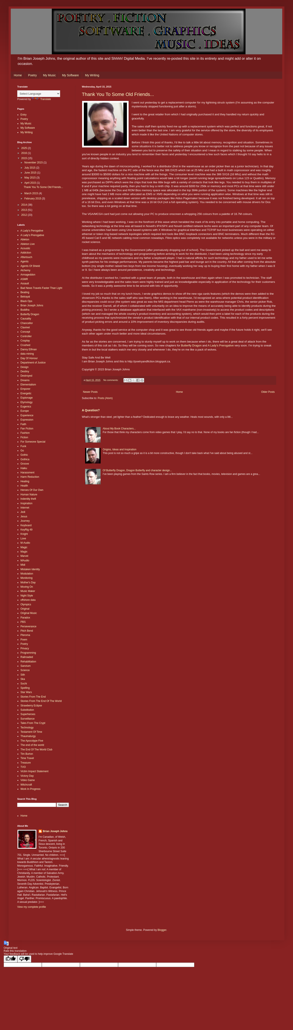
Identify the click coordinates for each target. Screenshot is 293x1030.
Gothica (24, 459)
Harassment (27, 472)
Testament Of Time (31, 731)
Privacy (24, 648)
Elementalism (28, 384)
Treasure (25, 762)
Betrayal (25, 296)
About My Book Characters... (119, 428)
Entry (23, 114)
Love (23, 538)
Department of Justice (33, 362)
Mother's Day (28, 582)
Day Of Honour (29, 358)
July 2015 (30, 167)
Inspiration (26, 503)
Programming (28, 652)
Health (24, 485)
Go (22, 450)
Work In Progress (30, 789)
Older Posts (268, 391)
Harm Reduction (29, 476)
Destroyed (26, 375)
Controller (26, 336)
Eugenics (25, 406)
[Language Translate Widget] (38, 93)
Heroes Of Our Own (31, 490)
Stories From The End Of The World (41, 701)
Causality (25, 318)
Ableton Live (27, 244)
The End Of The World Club (36, 749)
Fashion (25, 432)
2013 (24, 209)
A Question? (91, 410)
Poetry (32, 75)
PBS (23, 621)
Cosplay (25, 340)
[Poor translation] (24, 959)
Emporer (25, 388)
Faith (23, 424)
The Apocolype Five (31, 740)
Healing (24, 481)
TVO (23, 767)
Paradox (25, 617)
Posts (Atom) (105, 398)
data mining (27, 353)
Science (25, 670)
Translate (41, 99)
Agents (24, 261)
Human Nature (28, 494)
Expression (26, 419)
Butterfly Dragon (191, 345)
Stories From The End (33, 696)
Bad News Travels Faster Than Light (41, 288)
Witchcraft (26, 784)
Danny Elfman (28, 349)
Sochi (23, 683)
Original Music (28, 613)
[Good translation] (10, 959)
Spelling (25, 687)
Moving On (26, 586)
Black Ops (26, 301)
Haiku (23, 468)
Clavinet (25, 327)
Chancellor (26, 323)
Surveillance (27, 718)
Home (18, 75)
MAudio (24, 560)
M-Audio (25, 542)
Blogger (161, 929)
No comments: (111, 380)
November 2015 (34, 162)
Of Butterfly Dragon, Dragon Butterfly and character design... (137, 470)
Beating (24, 292)
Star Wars (26, 692)
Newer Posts (90, 391)
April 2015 (30, 182)
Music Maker (27, 591)
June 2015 (30, 172)
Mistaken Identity (30, 569)
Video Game (27, 780)
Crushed (25, 345)
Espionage (26, 397)
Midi (22, 564)
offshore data (28, 599)
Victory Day (27, 775)
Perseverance (28, 626)
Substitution (27, 709)
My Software (70, 75)
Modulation (26, 573)
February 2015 (33, 198)
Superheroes (27, 714)
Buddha (24, 309)
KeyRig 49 (26, 529)
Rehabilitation (28, 661)
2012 (24, 214)
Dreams (25, 380)
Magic (23, 547)
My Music (49, 75)
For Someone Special (32, 441)
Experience (26, 415)
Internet (24, 507)
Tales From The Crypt (32, 723)
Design (24, 367)
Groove (24, 463)
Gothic (24, 454)
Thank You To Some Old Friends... (118, 94)
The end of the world (32, 745)
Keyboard (25, 525)
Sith (22, 674)
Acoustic (25, 248)
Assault (24, 283)
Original (24, 608)
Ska (22, 679)
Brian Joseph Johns (31, 305)
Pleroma (25, 635)
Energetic (25, 393)
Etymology (26, 402)
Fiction (24, 437)
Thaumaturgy (28, 736)
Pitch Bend (26, 630)
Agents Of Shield (30, 266)
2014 (24, 204)
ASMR (24, 279)
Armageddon (27, 274)
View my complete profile (31, 906)
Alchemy (25, 270)
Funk (23, 446)
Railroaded (26, 657)
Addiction (25, 252)
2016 (24, 153)
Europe (24, 410)
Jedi (22, 511)
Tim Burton (26, 753)
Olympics (25, 604)
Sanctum (25, 665)
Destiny (24, 371)
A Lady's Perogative (31, 230)
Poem (23, 639)
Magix (23, 551)
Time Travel (27, 758)
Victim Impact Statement (34, 771)
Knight (24, 533)
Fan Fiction (26, 428)
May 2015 (30, 177)
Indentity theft (28, 498)
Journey (25, 520)
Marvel (24, 555)
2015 (24, 158)
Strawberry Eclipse (31, 705)
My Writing (92, 75)
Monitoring (26, 577)
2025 (24, 148)
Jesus (23, 516)
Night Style (26, 595)
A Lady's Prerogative (221, 345)
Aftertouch (26, 257)
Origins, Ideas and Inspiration (119, 449)
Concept (25, 331)
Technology (27, 727)
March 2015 (31, 193)
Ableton (24, 239)
